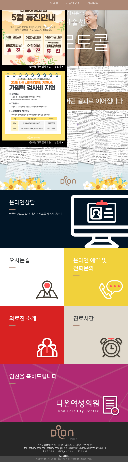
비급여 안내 (82, 451)
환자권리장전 (48, 451)
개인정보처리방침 (65, 451)
